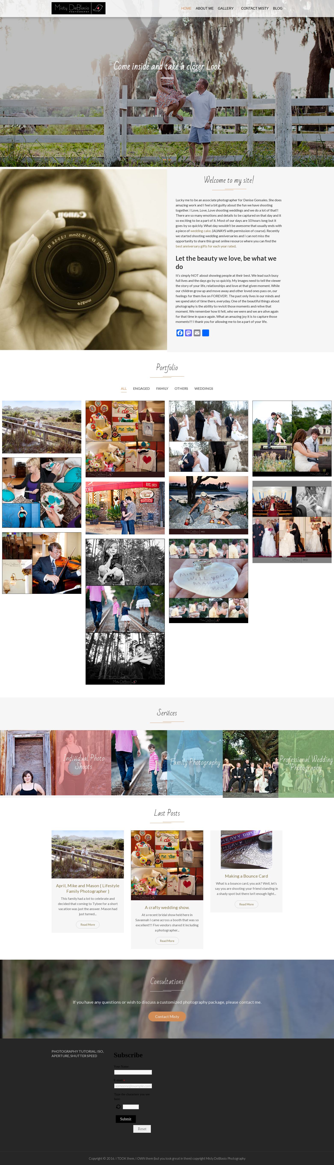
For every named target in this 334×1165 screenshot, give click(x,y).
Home (186, 8)
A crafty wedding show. (167, 907)
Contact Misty (255, 8)
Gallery (226, 8)
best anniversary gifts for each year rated (206, 246)
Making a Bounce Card (246, 875)
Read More (87, 924)
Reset (142, 1129)
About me (205, 8)
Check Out (165, 101)
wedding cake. (200, 231)
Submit (125, 1119)
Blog (277, 8)
